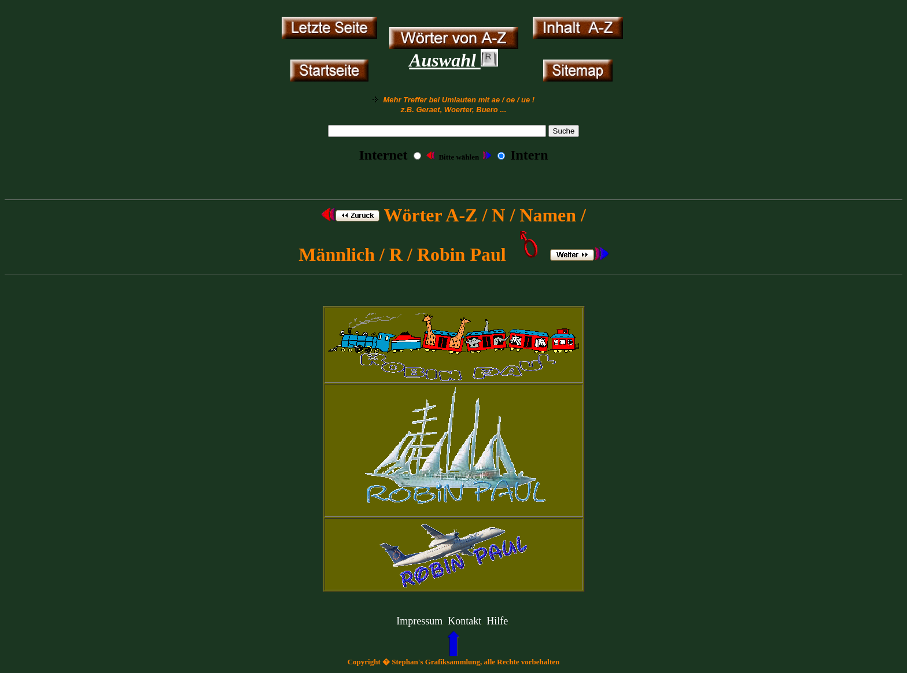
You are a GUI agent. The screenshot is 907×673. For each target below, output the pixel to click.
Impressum (419, 621)
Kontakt (464, 621)
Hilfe (497, 621)
